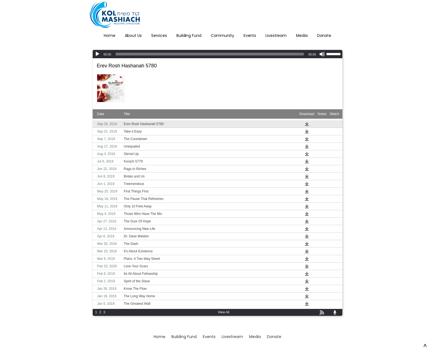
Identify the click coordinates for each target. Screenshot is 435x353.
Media (302, 35)
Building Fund (188, 35)
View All (223, 312)
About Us (133, 35)
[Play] (97, 54)
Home (109, 35)
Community (222, 35)
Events (250, 35)
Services (159, 35)
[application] (217, 54)
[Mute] (322, 54)
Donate (324, 35)
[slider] (210, 54)
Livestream (276, 35)
